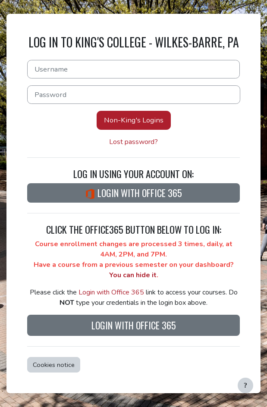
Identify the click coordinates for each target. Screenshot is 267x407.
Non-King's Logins (133, 120)
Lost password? (133, 142)
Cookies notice (54, 364)
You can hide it (133, 275)
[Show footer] (245, 385)
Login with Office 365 (133, 193)
